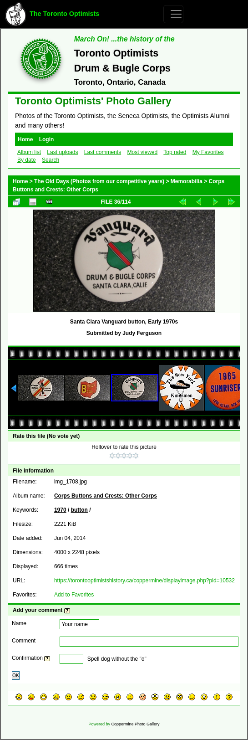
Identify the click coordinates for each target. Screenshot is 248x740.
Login (46, 139)
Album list (29, 152)
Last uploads (62, 152)
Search (50, 160)
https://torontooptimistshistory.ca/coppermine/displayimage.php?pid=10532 (144, 580)
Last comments (102, 152)
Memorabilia (186, 181)
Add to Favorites (74, 594)
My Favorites (208, 152)
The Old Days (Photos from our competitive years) (99, 181)
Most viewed (142, 152)
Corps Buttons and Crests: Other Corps (105, 496)
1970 (60, 510)
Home (25, 139)
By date (26, 160)
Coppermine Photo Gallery (135, 724)
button (79, 510)
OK (15, 675)
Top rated (174, 152)
